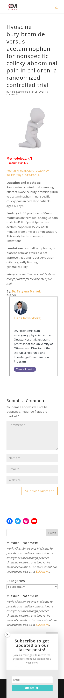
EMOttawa (42, 571)
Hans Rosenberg (19, 91)
